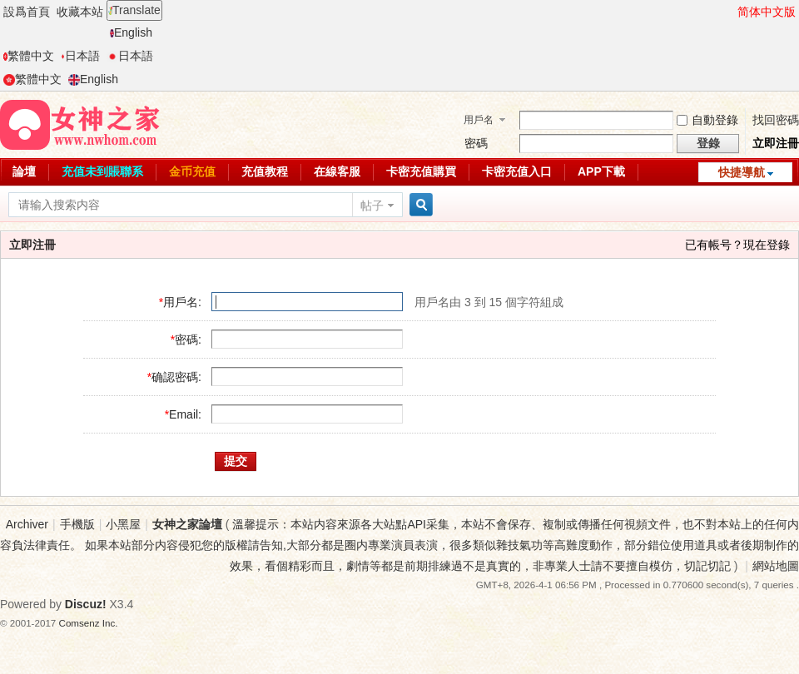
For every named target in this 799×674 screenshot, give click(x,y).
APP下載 (601, 171)
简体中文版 (766, 11)
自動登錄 (707, 119)
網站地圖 (775, 565)
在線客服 (337, 171)
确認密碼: (176, 377)
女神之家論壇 (187, 524)
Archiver (27, 524)
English (131, 32)
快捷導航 (741, 172)
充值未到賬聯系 (102, 171)
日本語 (80, 55)
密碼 (476, 143)
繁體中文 (28, 55)
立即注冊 (775, 143)
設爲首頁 (26, 11)
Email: (185, 414)
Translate (134, 10)
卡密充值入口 (517, 171)
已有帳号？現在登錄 (737, 244)
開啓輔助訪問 (730, 11)
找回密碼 (775, 119)
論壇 (24, 171)
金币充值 (192, 171)
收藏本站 (80, 11)
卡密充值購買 (421, 171)
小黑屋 (123, 524)
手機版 (77, 524)
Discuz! (86, 604)
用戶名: (182, 302)
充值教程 (264, 171)
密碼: (188, 339)
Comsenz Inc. (88, 622)
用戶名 (479, 120)
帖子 (372, 205)
